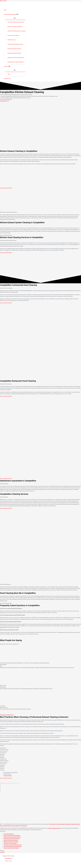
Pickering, (78, 824)
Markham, (63, 824)
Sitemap (12, 856)
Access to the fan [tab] (3, 751)
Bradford (17, 825)
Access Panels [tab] (3, 752)
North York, (54, 824)
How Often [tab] (2, 754)
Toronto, (50, 824)
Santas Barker (3, 714)
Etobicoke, (73, 824)
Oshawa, (2, 825)
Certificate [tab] (2, 755)
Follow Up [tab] (2, 757)
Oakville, (59, 824)
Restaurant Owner (10, 714)
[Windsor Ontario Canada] (9, 788)
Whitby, (5, 825)
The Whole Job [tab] (3, 748)
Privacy (6, 861)
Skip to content (3, 0)
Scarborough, (68, 824)
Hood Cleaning (3, 101)
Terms (10, 861)
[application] (17, 14)
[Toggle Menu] (14, 18)
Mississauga (24, 825)
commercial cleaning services (53, 828)
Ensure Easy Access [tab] (4, 749)
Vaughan (13, 825)
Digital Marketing (8, 858)
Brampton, (9, 825)
